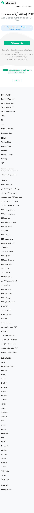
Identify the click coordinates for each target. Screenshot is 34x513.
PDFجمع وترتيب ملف (8, 214)
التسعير (18, 6)
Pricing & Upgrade (7, 99)
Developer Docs (6, 133)
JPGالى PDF (5, 268)
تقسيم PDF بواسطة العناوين (10, 189)
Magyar (3, 429)
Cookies (4, 150)
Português (5, 446)
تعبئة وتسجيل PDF (7, 251)
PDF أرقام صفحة (6, 264)
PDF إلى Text (5, 256)
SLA (2, 163)
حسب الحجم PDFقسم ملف (10, 201)
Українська (5, 479)
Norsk (3, 437)
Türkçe (3, 475)
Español (4, 387)
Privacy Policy (6, 146)
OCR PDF (4, 319)
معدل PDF (4, 247)
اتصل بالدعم (17, 80)
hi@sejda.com (6, 489)
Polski (3, 442)
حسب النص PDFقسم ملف (10, 205)
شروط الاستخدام (22, 59)
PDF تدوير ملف (6, 298)
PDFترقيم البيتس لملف (8, 222)
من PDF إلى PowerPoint (9, 340)
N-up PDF (4, 306)
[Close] (31, 27)
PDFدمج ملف (5, 218)
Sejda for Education (8, 111)
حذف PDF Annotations (9, 352)
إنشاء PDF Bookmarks (8, 344)
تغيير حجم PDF (6, 310)
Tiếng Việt (5, 471)
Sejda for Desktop (7, 103)
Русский (4, 454)
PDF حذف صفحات (7, 239)
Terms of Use (6, 142)
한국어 (3, 408)
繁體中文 (4, 416)
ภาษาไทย (4, 467)
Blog (2, 120)
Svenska (4, 463)
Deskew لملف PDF (7, 243)
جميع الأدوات (11, 3)
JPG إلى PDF (5, 272)
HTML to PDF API (7, 129)
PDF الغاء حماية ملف (8, 302)
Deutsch (4, 370)
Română (4, 450)
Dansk (3, 375)
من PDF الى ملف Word (9, 281)
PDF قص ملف (6, 235)
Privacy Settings (7, 155)
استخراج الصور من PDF (9, 327)
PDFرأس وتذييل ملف (8, 260)
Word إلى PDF (6, 285)
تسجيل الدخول (27, 6)
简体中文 (4, 412)
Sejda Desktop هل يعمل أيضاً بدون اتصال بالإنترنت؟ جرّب (17, 71)
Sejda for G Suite (7, 107)
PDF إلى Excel (6, 289)
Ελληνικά (4, 391)
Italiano (4, 400)
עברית (3, 425)
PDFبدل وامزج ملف (7, 210)
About (3, 116)
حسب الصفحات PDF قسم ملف (11, 197)
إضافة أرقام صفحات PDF (9, 348)
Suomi (3, 458)
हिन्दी (2, 421)
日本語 (3, 404)
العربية (3, 362)
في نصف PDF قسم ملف (9, 193)
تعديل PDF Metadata (8, 335)
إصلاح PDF (4, 231)
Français (4, 396)
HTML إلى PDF (6, 314)
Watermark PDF (6, 277)
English (3, 383)
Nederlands (5, 433)
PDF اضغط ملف (6, 226)
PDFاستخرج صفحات (8, 184)
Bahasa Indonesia (7, 366)
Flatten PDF (5, 331)
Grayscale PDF (6, 323)
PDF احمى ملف (6, 293)
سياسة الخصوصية (12, 59)
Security (4, 159)
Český (3, 379)
